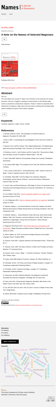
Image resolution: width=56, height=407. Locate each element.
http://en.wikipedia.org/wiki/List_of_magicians (33, 200)
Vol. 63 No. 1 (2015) (7, 27)
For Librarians (5, 335)
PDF (4, 39)
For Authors (4, 333)
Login (11, 14)
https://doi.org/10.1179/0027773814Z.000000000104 (20, 87)
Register (3, 14)
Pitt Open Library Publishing (26, 392)
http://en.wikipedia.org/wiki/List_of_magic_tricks (35, 194)
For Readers (5, 330)
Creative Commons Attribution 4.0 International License (29, 305)
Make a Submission (10, 341)
